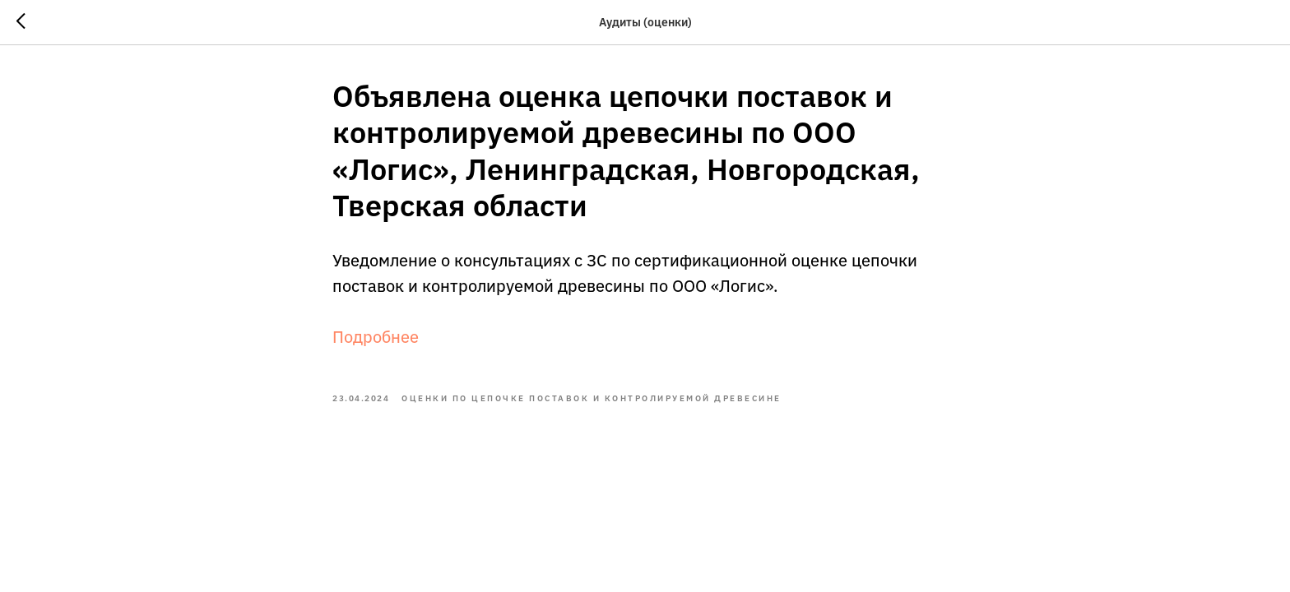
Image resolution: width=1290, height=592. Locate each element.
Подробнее (375, 337)
